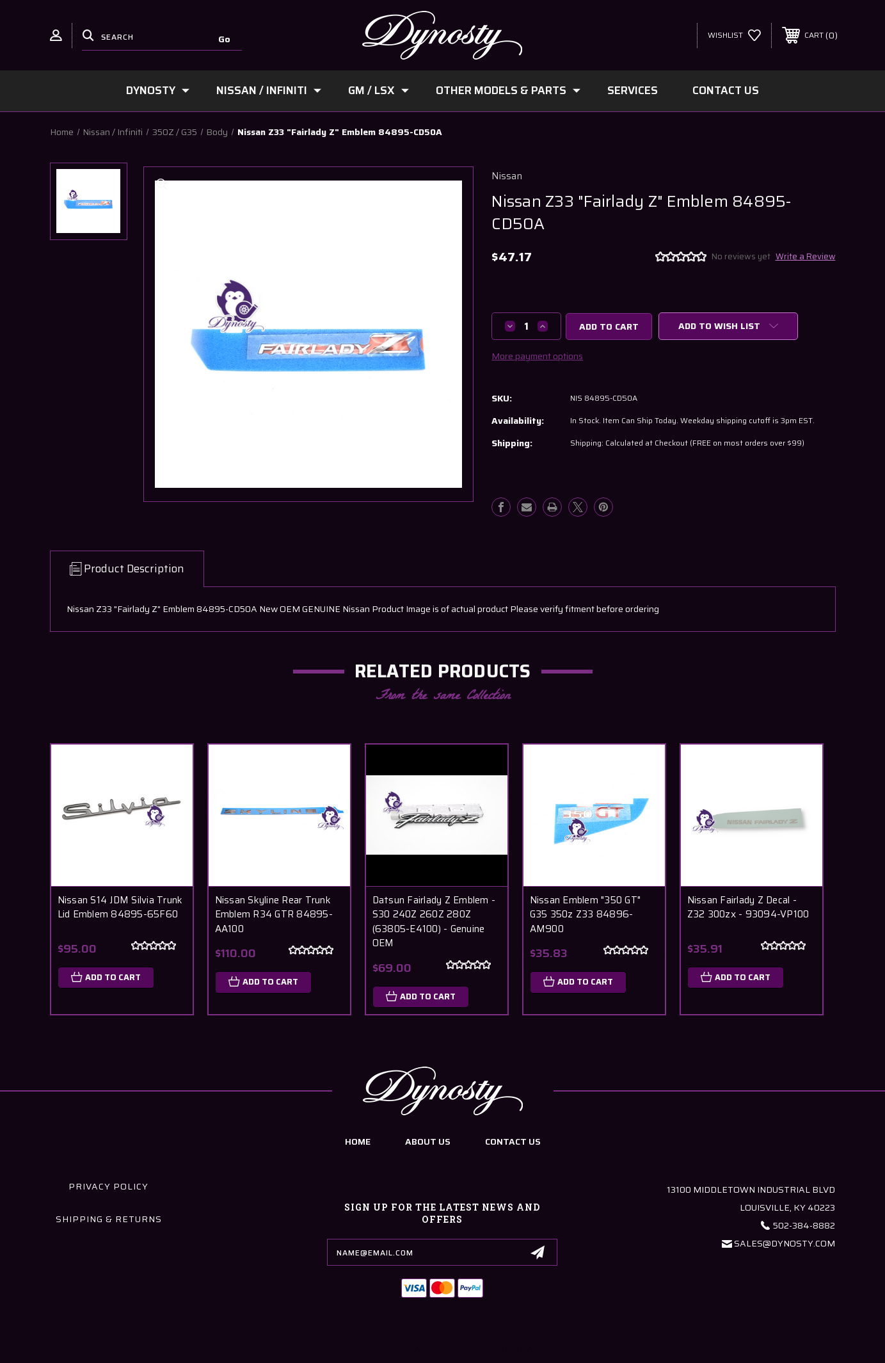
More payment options (537, 356)
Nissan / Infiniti (268, 90)
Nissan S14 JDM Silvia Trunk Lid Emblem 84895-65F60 (120, 907)
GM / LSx (378, 90)
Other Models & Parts (508, 90)
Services (632, 90)
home (358, 1141)
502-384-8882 (804, 1225)
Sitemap (521, 1349)
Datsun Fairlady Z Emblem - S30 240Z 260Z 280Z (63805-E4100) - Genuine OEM (434, 922)
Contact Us (725, 90)
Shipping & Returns (109, 1219)
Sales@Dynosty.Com (784, 1243)
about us (427, 1141)
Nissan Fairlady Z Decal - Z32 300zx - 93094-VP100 (748, 907)
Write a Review (806, 256)
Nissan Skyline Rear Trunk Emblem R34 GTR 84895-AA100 (274, 915)
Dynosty (157, 90)
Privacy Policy (108, 1186)
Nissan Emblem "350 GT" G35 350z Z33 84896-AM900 (585, 915)
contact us (513, 1141)
